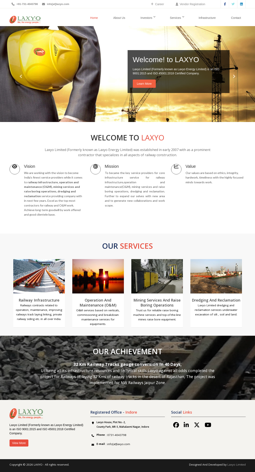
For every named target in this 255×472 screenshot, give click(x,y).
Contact (236, 17)
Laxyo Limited (236, 464)
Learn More (144, 83)
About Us (119, 17)
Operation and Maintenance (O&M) (98, 303)
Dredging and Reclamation (216, 300)
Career (157, 4)
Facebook (225, 4)
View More (19, 443)
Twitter (233, 4)
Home (94, 17)
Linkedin (241, 4)
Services (177, 17)
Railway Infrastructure (39, 300)
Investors (148, 17)
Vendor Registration (190, 4)
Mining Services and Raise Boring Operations (157, 303)
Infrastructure (207, 17)
